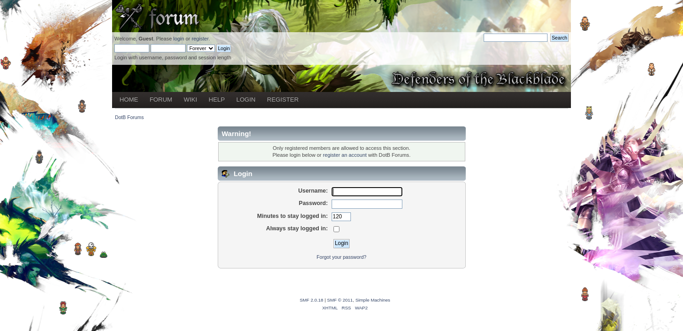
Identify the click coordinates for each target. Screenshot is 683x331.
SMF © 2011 (340, 299)
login (178, 38)
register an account (345, 155)
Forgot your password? (341, 257)
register (200, 38)
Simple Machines (373, 299)
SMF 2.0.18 (311, 299)
